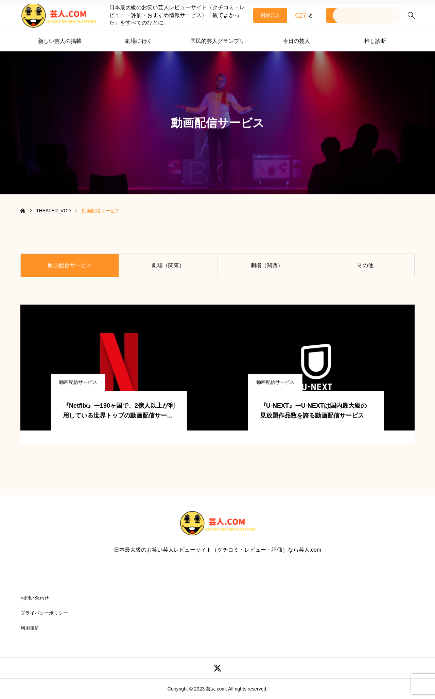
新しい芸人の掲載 (60, 41)
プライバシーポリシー (44, 613)
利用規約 (29, 628)
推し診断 (375, 41)
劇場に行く (138, 41)
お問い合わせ (34, 598)
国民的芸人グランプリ (217, 41)
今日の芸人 (296, 41)
